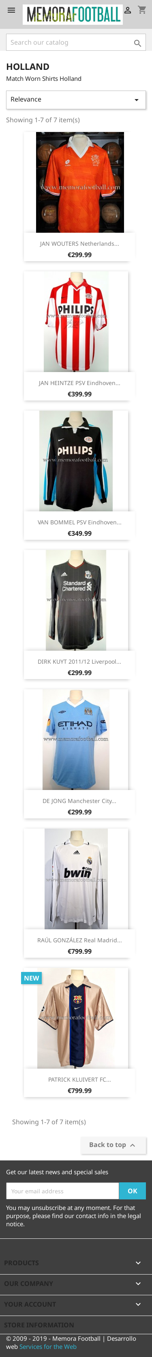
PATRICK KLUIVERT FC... (79, 1079)
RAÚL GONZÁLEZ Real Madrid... (79, 940)
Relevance (76, 100)
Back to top (113, 1146)
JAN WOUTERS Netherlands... (79, 243)
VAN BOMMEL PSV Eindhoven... (80, 522)
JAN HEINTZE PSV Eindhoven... (79, 383)
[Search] (76, 42)
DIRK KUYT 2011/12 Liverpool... (79, 661)
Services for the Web (48, 1346)
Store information (39, 1324)
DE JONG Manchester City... (79, 801)
